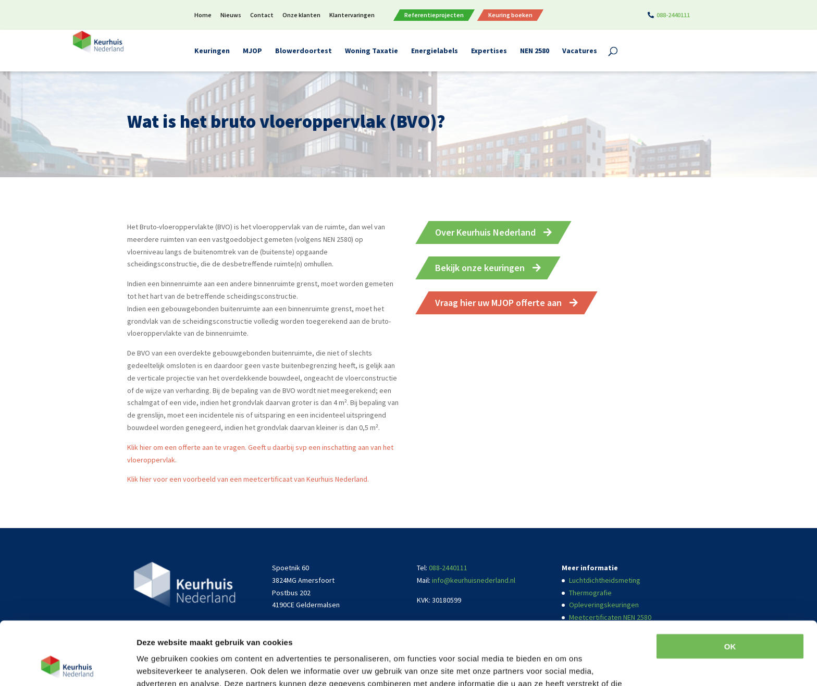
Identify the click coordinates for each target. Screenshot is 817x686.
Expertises (489, 51)
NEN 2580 (534, 51)
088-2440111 (673, 15)
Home (203, 15)
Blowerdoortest (303, 51)
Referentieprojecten (434, 15)
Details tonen (161, 665)
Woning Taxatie (371, 51)
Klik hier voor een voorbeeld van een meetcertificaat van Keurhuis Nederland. (248, 479)
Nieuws (230, 15)
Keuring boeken (510, 15)
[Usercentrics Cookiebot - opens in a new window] (67, 665)
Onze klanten (301, 15)
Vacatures (579, 51)
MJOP (252, 51)
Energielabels (434, 51)
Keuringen (212, 51)
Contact (262, 15)
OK (730, 587)
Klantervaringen (352, 15)
